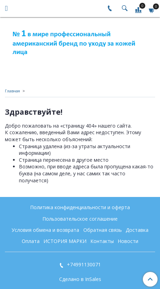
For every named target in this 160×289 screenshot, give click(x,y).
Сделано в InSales (80, 279)
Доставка (137, 230)
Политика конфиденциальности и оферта (80, 207)
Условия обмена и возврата (45, 230)
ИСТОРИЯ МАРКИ (64, 241)
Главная (12, 90)
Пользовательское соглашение (80, 218)
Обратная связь (102, 230)
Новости (128, 241)
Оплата (31, 241)
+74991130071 (83, 264)
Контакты (102, 241)
